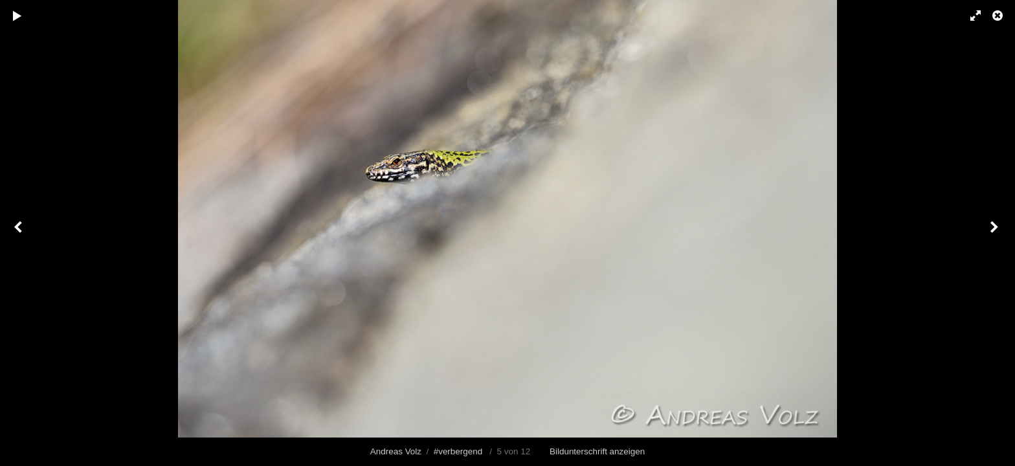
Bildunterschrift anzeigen (597, 451)
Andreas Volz (395, 451)
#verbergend (458, 451)
